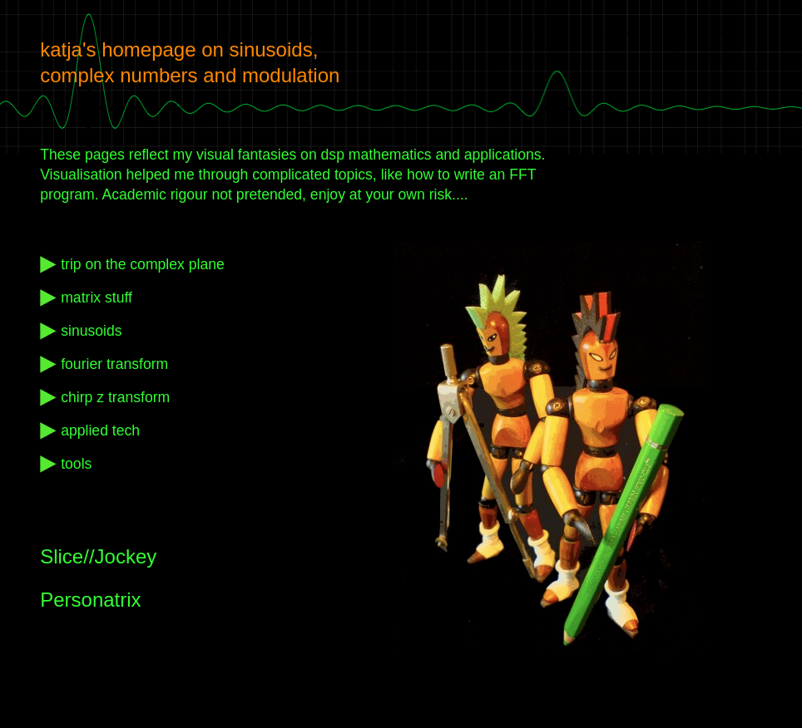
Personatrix (90, 599)
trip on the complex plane (143, 264)
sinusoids (91, 330)
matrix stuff (96, 297)
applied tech (100, 430)
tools (76, 463)
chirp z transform (115, 397)
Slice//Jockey (98, 556)
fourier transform (114, 364)
